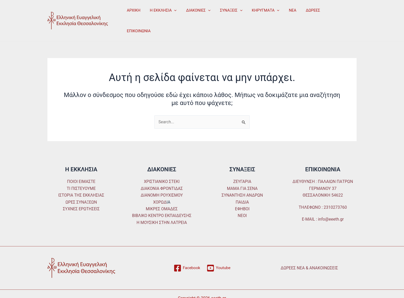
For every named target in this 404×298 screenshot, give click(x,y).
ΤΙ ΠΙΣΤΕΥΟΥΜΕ (81, 173)
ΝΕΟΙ (242, 200)
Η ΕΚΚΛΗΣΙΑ (160, 13)
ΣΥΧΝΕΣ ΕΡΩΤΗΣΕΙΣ (81, 193)
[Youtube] (218, 253)
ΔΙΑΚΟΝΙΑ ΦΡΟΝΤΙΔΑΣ (161, 173)
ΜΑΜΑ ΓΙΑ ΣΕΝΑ (242, 173)
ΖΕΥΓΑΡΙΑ (242, 166)
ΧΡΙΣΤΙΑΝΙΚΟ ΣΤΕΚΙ (162, 166)
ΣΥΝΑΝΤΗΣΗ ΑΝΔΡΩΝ (242, 180)
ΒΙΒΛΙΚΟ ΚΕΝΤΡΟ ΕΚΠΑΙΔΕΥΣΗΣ (162, 200)
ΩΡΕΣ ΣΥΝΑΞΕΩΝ (81, 186)
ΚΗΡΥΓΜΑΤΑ (258, 13)
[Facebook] (186, 253)
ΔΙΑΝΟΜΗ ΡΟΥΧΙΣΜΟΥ (161, 180)
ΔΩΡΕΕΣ (302, 13)
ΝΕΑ (283, 13)
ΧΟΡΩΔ (160, 186)
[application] (171, 13)
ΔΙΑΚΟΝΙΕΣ (194, 13)
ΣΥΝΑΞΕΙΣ (225, 13)
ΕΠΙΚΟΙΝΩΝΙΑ (328, 13)
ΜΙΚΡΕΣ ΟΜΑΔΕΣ (162, 193)
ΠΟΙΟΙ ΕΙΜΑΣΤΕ (81, 166)
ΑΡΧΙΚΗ (133, 13)
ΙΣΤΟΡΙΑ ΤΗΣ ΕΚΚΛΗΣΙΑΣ (81, 180)
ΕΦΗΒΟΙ (242, 193)
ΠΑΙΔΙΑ (242, 186)
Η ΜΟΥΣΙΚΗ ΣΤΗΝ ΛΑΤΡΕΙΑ (161, 207)
